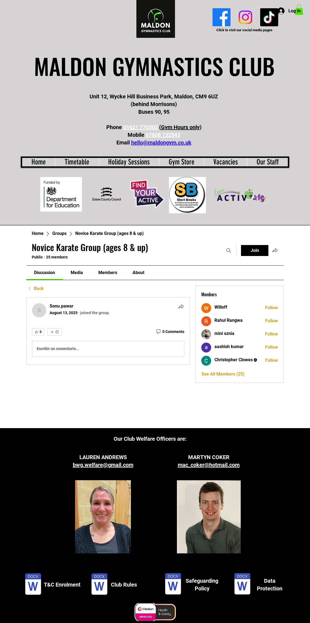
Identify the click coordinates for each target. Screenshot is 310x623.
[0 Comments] (170, 332)
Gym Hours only (180, 127)
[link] (44, 272)
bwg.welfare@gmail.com (103, 465)
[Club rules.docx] (99, 584)
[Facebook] (222, 17)
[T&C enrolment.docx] (33, 584)
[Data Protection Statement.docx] (242, 584)
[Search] (228, 250)
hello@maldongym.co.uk (161, 142)
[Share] (181, 306)
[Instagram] (245, 17)
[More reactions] (54, 331)
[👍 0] (38, 331)
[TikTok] (269, 17)
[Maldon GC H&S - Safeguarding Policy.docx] (173, 584)
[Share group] (275, 250)
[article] (108, 331)
